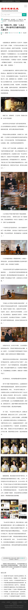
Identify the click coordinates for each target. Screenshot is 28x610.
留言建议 (20, 602)
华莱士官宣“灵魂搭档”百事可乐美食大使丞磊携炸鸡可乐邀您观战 (14, 567)
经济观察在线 (6, 19)
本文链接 (21, 558)
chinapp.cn (21, 607)
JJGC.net (12, 607)
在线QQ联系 (14, 602)
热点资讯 (13, 19)
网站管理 (15, 604)
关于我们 (3, 602)
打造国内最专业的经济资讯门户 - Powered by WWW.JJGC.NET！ (11, 2)
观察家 (6, 32)
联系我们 (8, 602)
